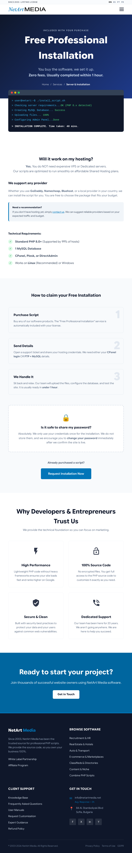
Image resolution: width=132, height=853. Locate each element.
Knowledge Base (18, 797)
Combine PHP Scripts (81, 775)
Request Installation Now (66, 474)
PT (118, 2)
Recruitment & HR (80, 738)
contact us (58, 211)
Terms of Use (108, 845)
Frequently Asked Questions (25, 803)
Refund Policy (16, 828)
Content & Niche (79, 769)
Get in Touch (66, 694)
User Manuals (16, 810)
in (90, 821)
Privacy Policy (92, 845)
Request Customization (22, 816)
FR (122, 2)
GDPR (120, 845)
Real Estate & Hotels (81, 744)
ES (114, 2)
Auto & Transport (79, 750)
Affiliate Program (18, 765)
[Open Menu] (121, 9)
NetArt (22, 730)
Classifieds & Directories (83, 762)
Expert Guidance (18, 822)
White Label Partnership (22, 759)
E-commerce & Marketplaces (86, 756)
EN (110, 2)
